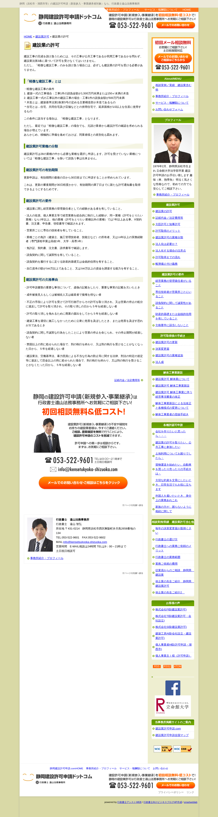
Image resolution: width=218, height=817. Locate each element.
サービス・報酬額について (161, 9)
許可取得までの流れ (167, 257)
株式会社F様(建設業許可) (171, 609)
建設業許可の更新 (166, 342)
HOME (187, 9)
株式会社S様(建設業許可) (171, 627)
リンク (190, 792)
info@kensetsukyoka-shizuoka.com (85, 542)
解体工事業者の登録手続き (172, 414)
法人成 (159, 362)
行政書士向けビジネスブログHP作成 (162, 802)
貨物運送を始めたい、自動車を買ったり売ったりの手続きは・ (173, 469)
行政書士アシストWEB (129, 802)
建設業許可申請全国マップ (172, 735)
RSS (157, 666)
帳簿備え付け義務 (166, 263)
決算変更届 (162, 348)
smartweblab (190, 802)
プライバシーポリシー (171, 792)
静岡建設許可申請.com (38, 17)
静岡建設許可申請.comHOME (66, 768)
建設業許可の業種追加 (169, 355)
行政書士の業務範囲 (167, 557)
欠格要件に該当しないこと (172, 325)
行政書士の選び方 (166, 539)
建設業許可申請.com (168, 728)
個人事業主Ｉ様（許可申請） (173, 655)
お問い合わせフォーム (169, 109)
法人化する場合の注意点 (170, 250)
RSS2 (167, 666)
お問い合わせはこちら (175, 25)
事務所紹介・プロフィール (122, 9)
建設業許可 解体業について (172, 379)
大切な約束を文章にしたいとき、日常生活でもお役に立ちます (173, 485)
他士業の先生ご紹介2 (170, 592)
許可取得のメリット (167, 230)
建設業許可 (42, 36)
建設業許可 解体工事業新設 (172, 385)
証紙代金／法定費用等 (127, 380)
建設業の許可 (163, 211)
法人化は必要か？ (166, 244)
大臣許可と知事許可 (167, 224)
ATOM (177, 666)
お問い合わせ (160, 768)
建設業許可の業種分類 (169, 237)
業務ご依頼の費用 (166, 563)
